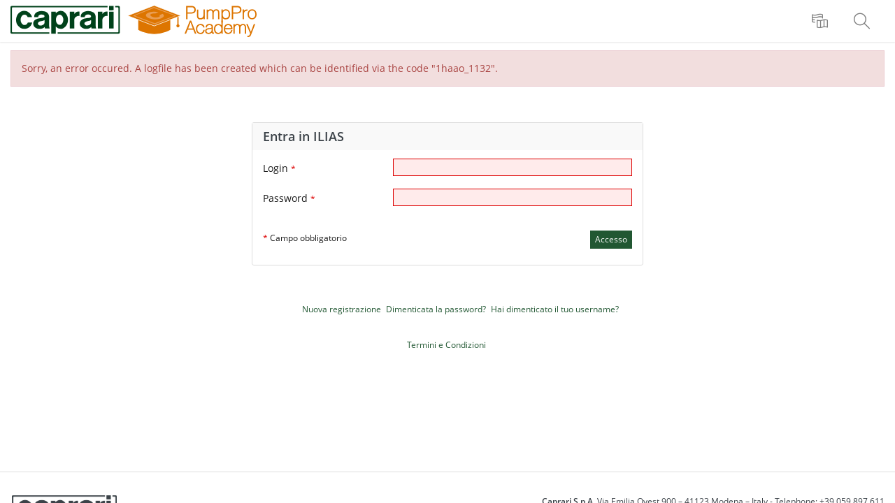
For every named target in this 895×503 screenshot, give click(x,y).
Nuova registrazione (341, 309)
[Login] (512, 167)
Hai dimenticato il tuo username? (555, 309)
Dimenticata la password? (436, 309)
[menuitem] (822, 21)
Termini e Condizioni (446, 345)
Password (289, 198)
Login (279, 168)
